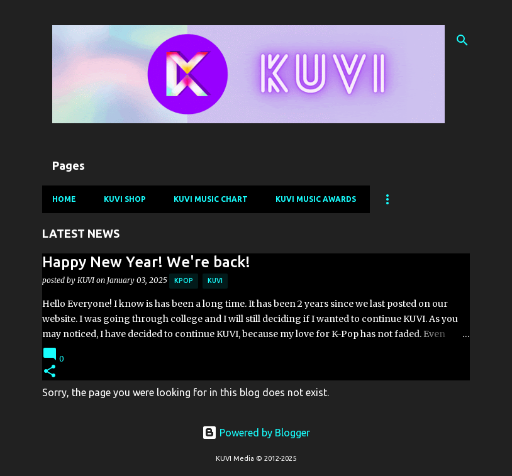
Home (64, 199)
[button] (49, 371)
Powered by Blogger (256, 432)
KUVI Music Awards (315, 199)
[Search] (462, 40)
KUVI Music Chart (211, 199)
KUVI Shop (125, 199)
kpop (183, 280)
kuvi (215, 280)
